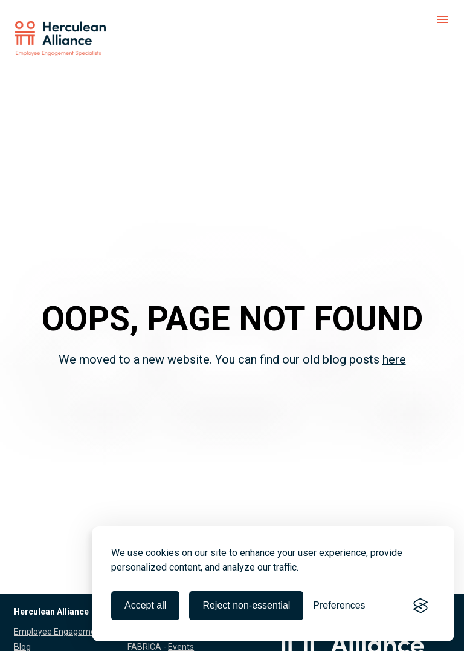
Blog (22, 613)
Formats (178, 644)
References (36, 644)
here (394, 342)
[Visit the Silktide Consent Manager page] (420, 605)
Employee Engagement (58, 598)
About (25, 628)
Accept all (145, 605)
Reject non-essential (246, 605)
